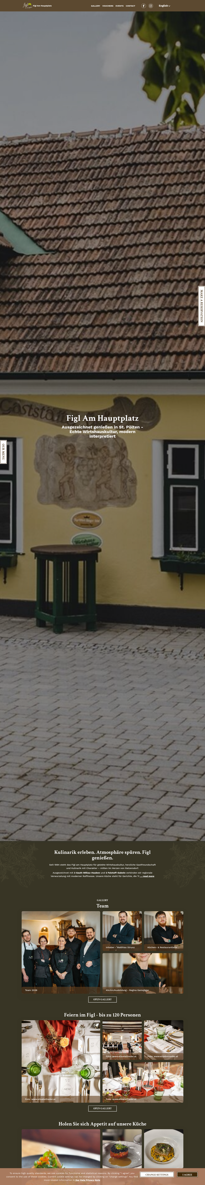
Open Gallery (102, 999)
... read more (147, 876)
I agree (187, 1174)
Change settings (156, 1174)
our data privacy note (87, 1180)
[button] (165, 5)
